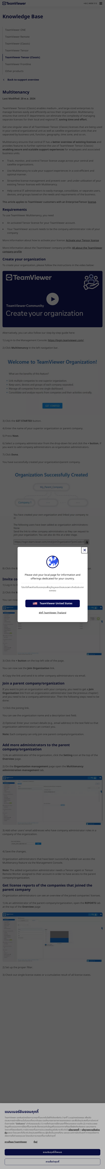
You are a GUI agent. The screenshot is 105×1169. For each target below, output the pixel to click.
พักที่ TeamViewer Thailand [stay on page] (52, 612)
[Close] (84, 550)
